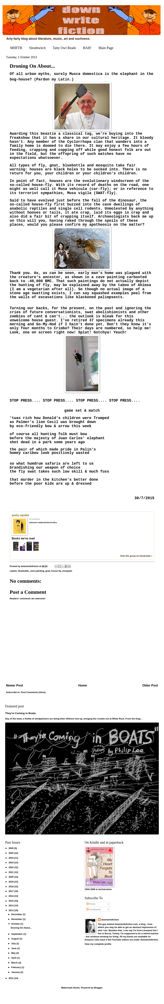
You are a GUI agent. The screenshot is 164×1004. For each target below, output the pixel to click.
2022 (11, 877)
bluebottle (23, 580)
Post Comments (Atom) (33, 702)
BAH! (87, 48)
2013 (11, 920)
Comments (93, 919)
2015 (11, 910)
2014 (11, 915)
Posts (90, 913)
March (14, 972)
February (16, 977)
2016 (11, 905)
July (13, 953)
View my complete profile (98, 953)
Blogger (98, 997)
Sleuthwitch (37, 48)
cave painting (37, 580)
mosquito (67, 580)
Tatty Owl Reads (64, 48)
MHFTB (16, 48)
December (17, 924)
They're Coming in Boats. (20, 722)
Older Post (150, 695)
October (15, 933)
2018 (11, 896)
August (15, 948)
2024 (11, 867)
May (13, 962)
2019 (11, 891)
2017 (11, 900)
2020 (11, 886)
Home (82, 695)
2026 (11, 857)
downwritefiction (110, 929)
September (17, 943)
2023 (11, 872)
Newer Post (14, 695)
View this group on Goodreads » (136, 565)
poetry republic (20, 524)
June (14, 958)
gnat (47, 580)
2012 (11, 988)
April (14, 967)
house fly (56, 580)
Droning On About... (21, 937)
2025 (11, 862)
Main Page (105, 48)
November (17, 928)
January (15, 981)
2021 (11, 881)
